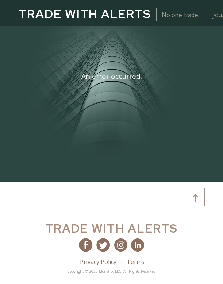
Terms (136, 262)
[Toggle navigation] (206, 13)
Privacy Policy (98, 262)
